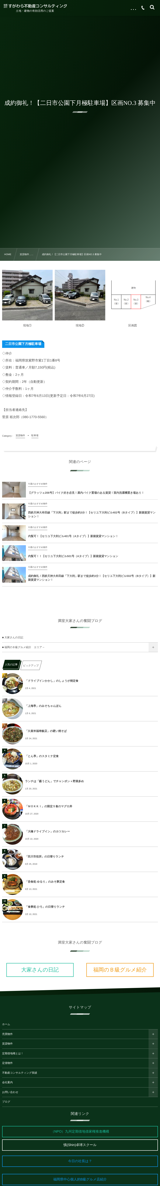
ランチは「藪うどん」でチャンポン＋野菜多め (54, 781)
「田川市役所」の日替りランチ (44, 856)
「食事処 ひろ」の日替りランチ (45, 906)
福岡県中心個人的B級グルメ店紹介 (80, 1179)
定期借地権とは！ (13, 1053)
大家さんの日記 (40, 970)
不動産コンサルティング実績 (19, 1072)
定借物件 (7, 1063)
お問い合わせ (10, 1092)
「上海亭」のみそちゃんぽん (43, 705)
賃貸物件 (7, 1043)
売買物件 (7, 1034)
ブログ (6, 1101)
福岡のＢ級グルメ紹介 (120, 970)
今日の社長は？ (80, 1161)
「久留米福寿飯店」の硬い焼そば (46, 731)
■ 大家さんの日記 (12, 637)
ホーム (6, 1024)
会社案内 (7, 1082)
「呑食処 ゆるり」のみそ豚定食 (45, 881)
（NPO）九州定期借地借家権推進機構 (80, 1131)
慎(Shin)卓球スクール (80, 1145)
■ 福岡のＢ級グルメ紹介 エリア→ (23, 647)
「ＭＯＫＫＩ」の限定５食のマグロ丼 (48, 806)
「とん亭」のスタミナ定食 (42, 756)
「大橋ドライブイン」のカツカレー (47, 831)
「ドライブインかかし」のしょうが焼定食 (51, 680)
